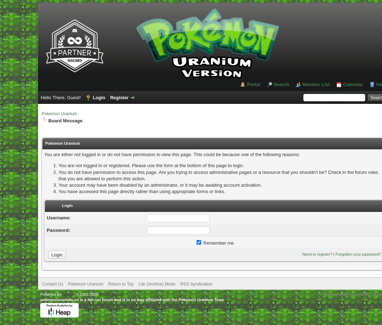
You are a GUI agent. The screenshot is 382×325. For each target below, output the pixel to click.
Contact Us (52, 284)
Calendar (353, 84)
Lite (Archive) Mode (157, 284)
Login (99, 97)
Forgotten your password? (358, 254)
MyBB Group (112, 294)
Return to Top (121, 284)
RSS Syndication (196, 284)
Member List (316, 84)
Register (119, 97)
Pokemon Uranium (59, 113)
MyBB (68, 294)
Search (281, 84)
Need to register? (317, 254)
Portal (253, 84)
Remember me (215, 243)
